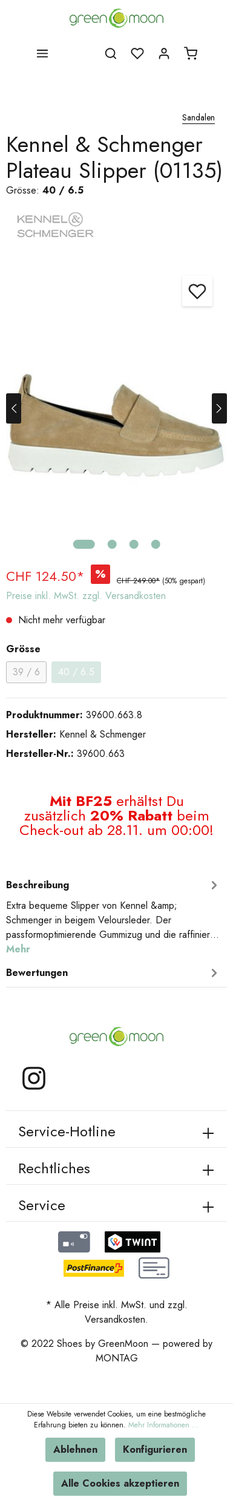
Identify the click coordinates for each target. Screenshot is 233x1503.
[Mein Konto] (164, 53)
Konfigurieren (155, 1449)
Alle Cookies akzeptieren (120, 1483)
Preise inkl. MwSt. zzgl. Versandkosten (86, 596)
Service (41, 1205)
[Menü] (42, 53)
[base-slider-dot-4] (155, 544)
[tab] (113, 915)
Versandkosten (115, 1319)
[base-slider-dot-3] (133, 544)
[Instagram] (34, 1088)
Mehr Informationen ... (163, 1425)
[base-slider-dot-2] (111, 544)
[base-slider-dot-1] (83, 544)
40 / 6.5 (76, 672)
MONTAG (117, 1358)
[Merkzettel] (137, 53)
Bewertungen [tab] (113, 972)
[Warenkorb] (191, 53)
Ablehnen (75, 1449)
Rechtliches (54, 1168)
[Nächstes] (219, 408)
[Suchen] (111, 53)
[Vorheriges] (13, 408)
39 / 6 (26, 672)
